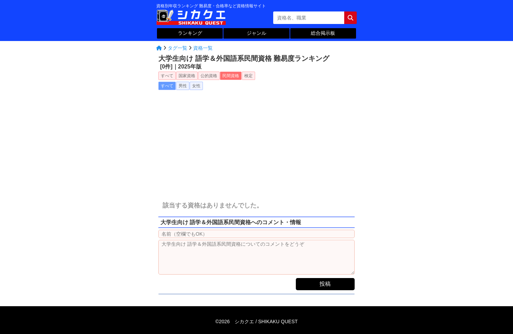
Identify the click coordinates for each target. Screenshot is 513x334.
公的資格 (208, 75)
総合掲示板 (323, 33)
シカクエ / (266, 321)
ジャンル (256, 33)
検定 (248, 75)
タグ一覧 (177, 48)
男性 (183, 85)
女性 (196, 85)
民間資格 (230, 75)
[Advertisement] (256, 140)
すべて (167, 75)
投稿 (325, 284)
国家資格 (187, 75)
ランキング (190, 33)
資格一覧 (203, 48)
